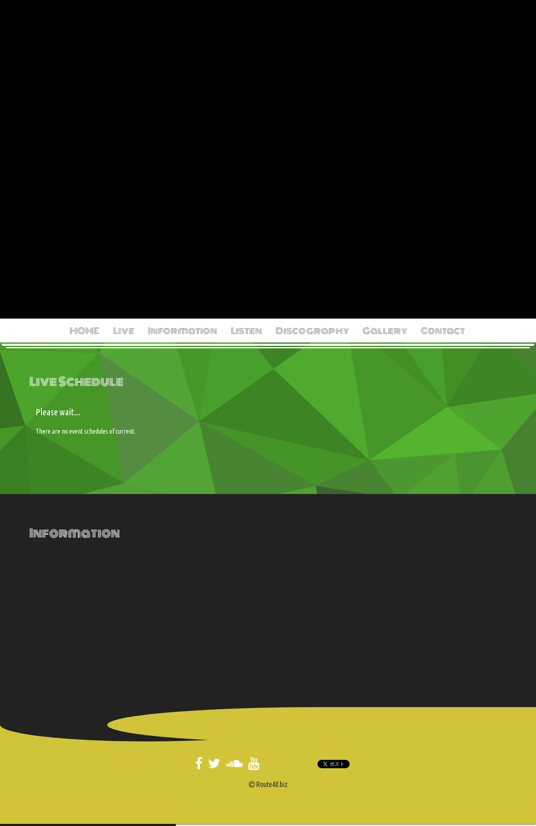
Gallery (385, 330)
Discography (312, 330)
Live (123, 330)
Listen (246, 330)
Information (182, 330)
